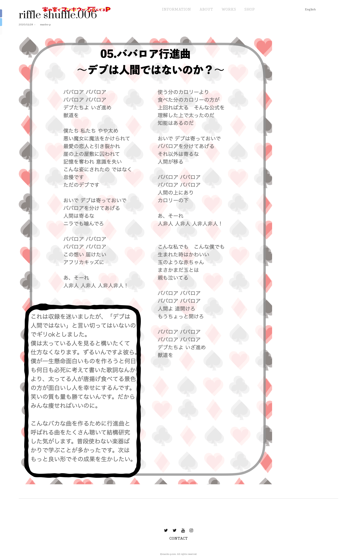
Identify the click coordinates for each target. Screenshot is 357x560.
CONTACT (178, 538)
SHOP (249, 9)
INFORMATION (176, 9)
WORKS (228, 9)
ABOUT (206, 9)
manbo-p (44, 24)
